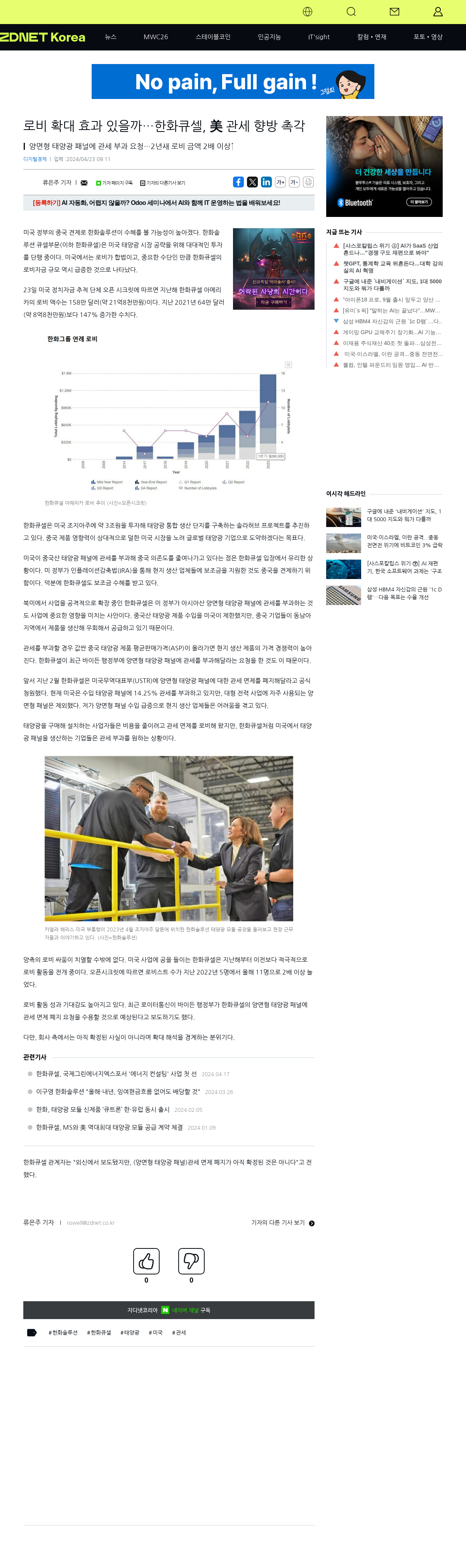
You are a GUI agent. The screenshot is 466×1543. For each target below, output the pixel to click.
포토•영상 (428, 37)
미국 (158, 1332)
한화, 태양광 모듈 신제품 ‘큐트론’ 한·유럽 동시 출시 (103, 1109)
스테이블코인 (213, 37)
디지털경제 (35, 159)
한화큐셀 (101, 1332)
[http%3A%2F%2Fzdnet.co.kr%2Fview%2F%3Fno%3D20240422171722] (266, 182)
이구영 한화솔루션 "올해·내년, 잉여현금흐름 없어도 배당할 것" (118, 1092)
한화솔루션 (65, 1332)
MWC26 (156, 37)
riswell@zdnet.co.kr (91, 1223)
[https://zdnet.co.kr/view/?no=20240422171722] (238, 182)
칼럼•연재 (371, 37)
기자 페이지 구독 (114, 183)
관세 (181, 1332)
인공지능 (269, 37)
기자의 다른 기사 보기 (283, 1223)
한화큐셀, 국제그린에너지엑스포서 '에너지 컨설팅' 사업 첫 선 (116, 1074)
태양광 (131, 1332)
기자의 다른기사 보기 (162, 183)
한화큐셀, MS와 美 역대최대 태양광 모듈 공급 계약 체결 (109, 1127)
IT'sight (319, 37)
